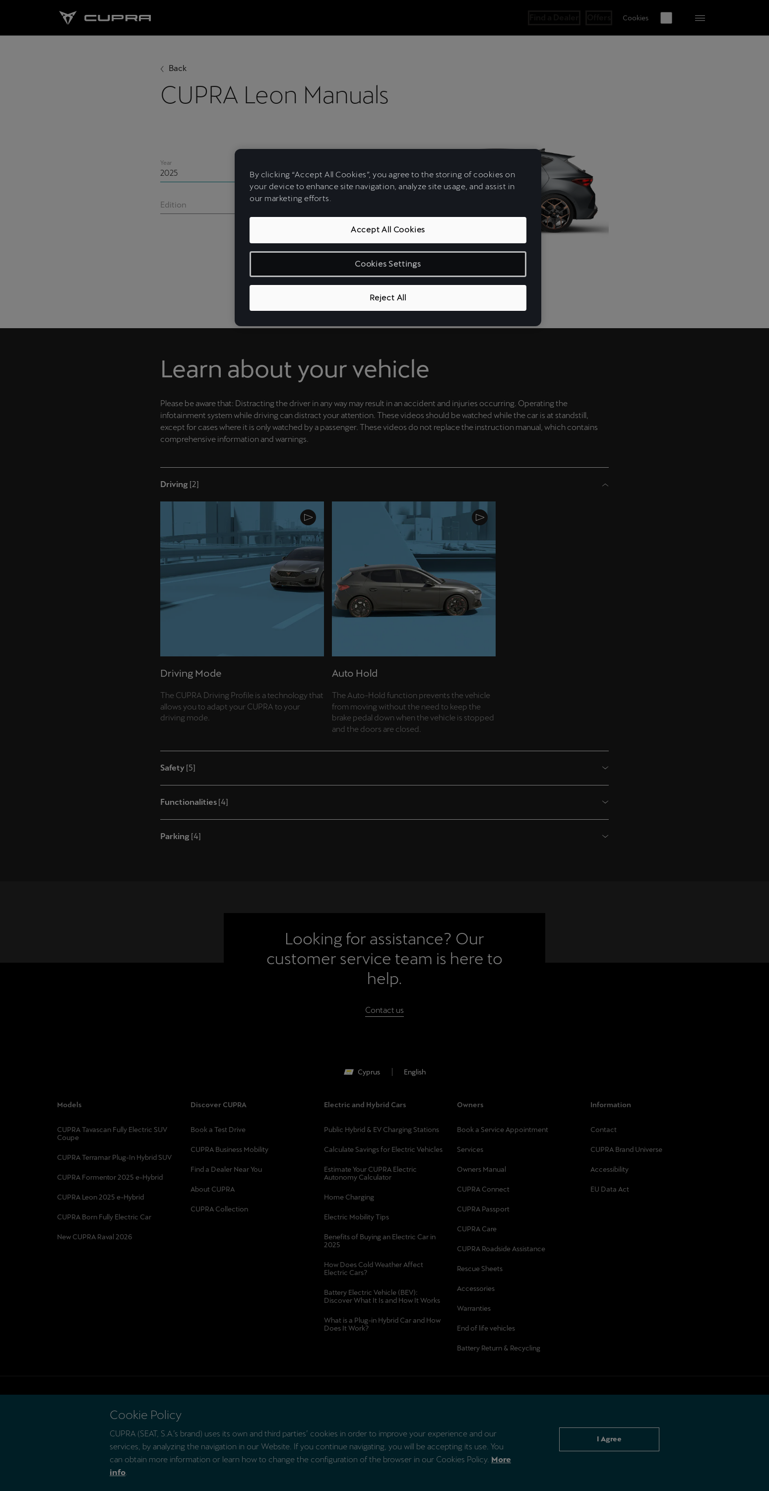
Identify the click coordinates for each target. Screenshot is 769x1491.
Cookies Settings (388, 264)
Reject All (388, 297)
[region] (388, 237)
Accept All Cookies (388, 229)
